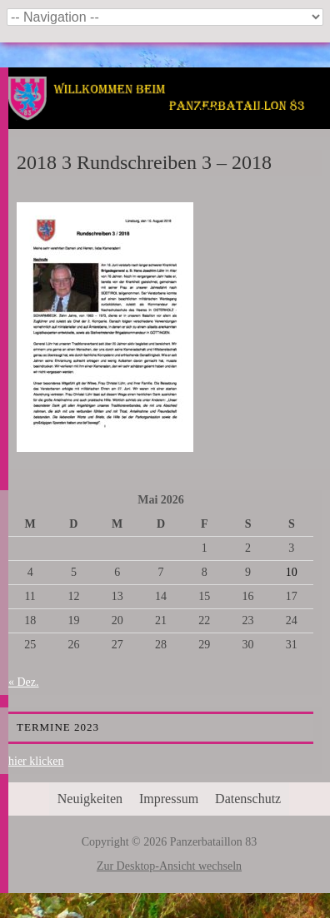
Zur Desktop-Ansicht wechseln (169, 866)
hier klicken (35, 761)
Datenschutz (248, 798)
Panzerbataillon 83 (169, 118)
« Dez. (23, 682)
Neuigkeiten (90, 798)
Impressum (168, 798)
